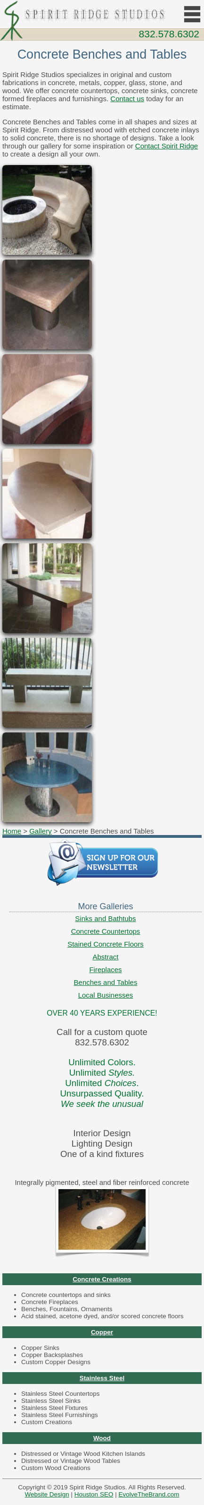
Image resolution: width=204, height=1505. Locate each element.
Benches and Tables (106, 982)
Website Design (47, 1494)
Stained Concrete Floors (105, 944)
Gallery (40, 831)
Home (11, 831)
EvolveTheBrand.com (148, 1494)
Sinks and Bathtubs (105, 918)
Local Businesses (105, 995)
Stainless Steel (102, 1378)
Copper (102, 1332)
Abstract (105, 957)
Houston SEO (94, 1494)
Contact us (127, 99)
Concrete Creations (102, 1279)
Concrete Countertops (105, 931)
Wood (102, 1438)
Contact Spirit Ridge (166, 146)
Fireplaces (105, 970)
